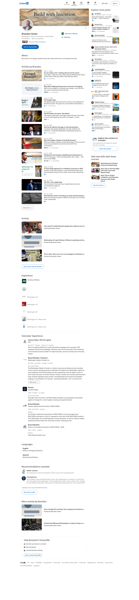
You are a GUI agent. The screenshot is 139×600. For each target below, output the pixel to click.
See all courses (98, 185)
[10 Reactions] (94, 109)
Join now (105, 3)
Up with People (33, 390)
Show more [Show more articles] (27, 208)
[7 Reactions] (93, 20)
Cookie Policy (82, 562)
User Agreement (47, 562)
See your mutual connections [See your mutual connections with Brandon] (37, 42)
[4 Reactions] (94, 66)
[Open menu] (85, 28)
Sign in (115, 3)
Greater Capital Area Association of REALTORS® (44, 406)
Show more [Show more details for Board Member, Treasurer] (34, 382)
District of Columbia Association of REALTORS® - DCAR (46, 427)
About (32, 562)
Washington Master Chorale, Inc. (39, 360)
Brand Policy (100, 562)
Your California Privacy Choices (70, 562)
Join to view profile (30, 47)
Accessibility (38, 562)
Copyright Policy (91, 562)
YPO (29, 342)
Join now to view (29, 492)
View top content (105, 149)
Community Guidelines (26, 565)
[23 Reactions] (94, 31)
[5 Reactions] (94, 55)
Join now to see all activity (33, 266)
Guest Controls (109, 562)
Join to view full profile (33, 555)
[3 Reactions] (93, 87)
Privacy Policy (56, 562)
